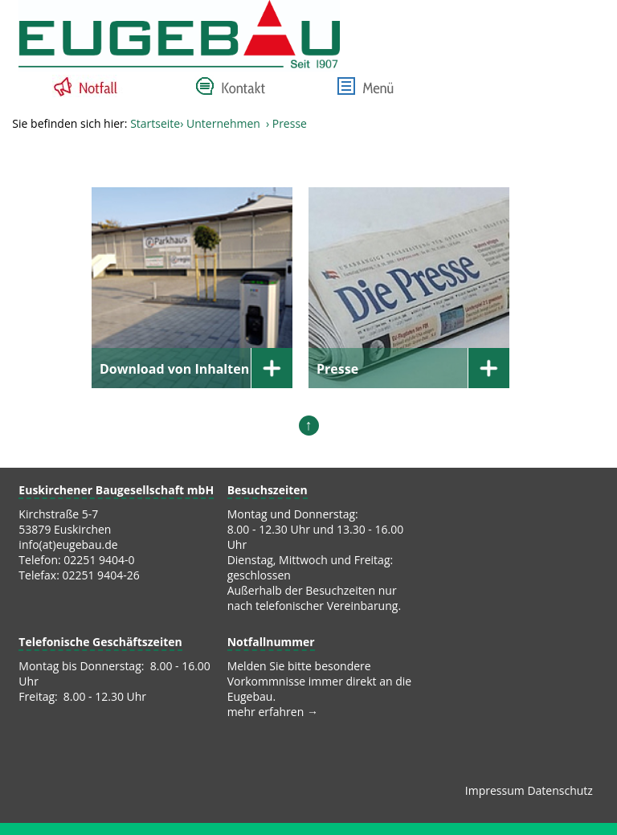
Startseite (155, 124)
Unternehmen (223, 124)
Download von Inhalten (174, 369)
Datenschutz (559, 790)
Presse (337, 369)
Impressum (495, 790)
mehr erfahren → (272, 711)
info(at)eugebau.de (67, 544)
